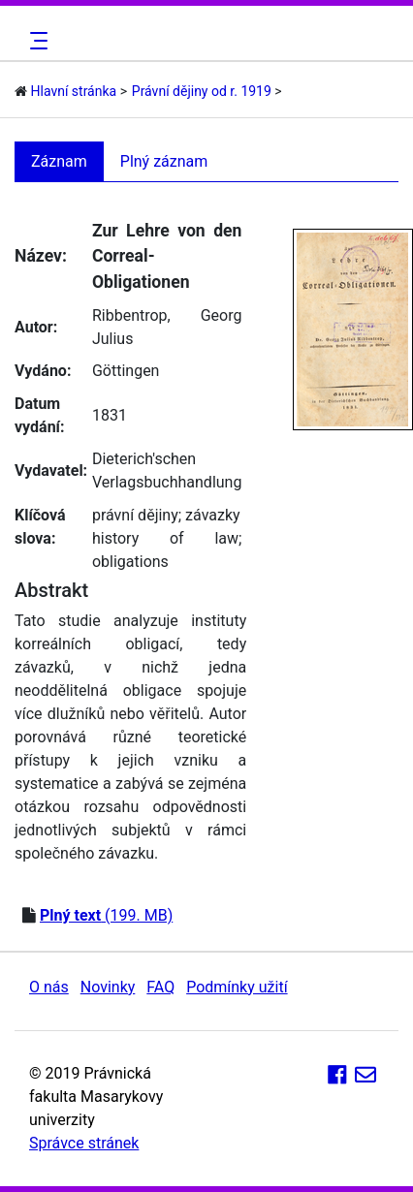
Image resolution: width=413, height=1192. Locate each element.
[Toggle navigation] (36, 40)
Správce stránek (84, 1143)
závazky (212, 515)
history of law (165, 538)
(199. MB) (106, 915)
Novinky (108, 987)
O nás (49, 987)
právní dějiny (135, 515)
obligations (130, 561)
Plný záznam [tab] (164, 161)
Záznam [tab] (59, 161)
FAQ (160, 987)
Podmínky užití (236, 987)
